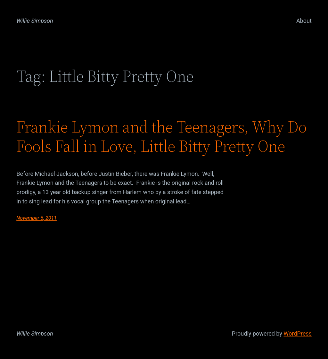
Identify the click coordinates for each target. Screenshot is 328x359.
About (304, 20)
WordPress (297, 333)
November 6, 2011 (36, 218)
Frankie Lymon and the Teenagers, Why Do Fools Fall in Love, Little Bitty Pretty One (161, 136)
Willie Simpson (34, 20)
